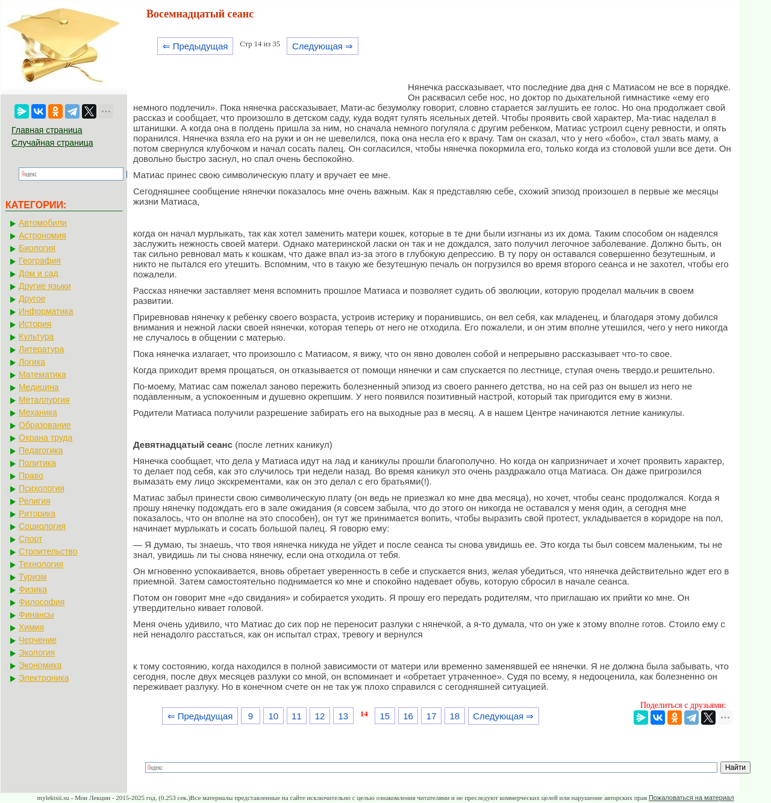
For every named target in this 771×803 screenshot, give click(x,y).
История (35, 324)
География (40, 260)
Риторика (37, 513)
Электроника (44, 678)
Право (31, 475)
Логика (32, 362)
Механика (38, 412)
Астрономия (42, 235)
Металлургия (44, 400)
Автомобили (43, 223)
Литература (41, 349)
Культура (36, 336)
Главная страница (47, 130)
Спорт (30, 539)
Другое (32, 298)
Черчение (38, 640)
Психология (41, 488)
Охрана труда (45, 437)
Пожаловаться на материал (691, 797)
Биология (37, 248)
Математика (42, 374)
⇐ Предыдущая (195, 46)
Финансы (36, 614)
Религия (35, 501)
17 (431, 716)
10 (273, 716)
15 (384, 716)
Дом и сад (38, 273)
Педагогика (41, 450)
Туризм (32, 576)
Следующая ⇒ (322, 46)
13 (343, 716)
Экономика (40, 665)
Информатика (46, 311)
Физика (33, 589)
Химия (31, 627)
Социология (42, 526)
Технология (41, 564)
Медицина (39, 387)
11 (297, 716)
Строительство (48, 551)
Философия (41, 602)
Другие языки (45, 286)
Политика (37, 463)
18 (455, 716)
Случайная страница (52, 142)
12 (320, 716)
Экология (37, 652)
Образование (45, 425)
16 (408, 716)
